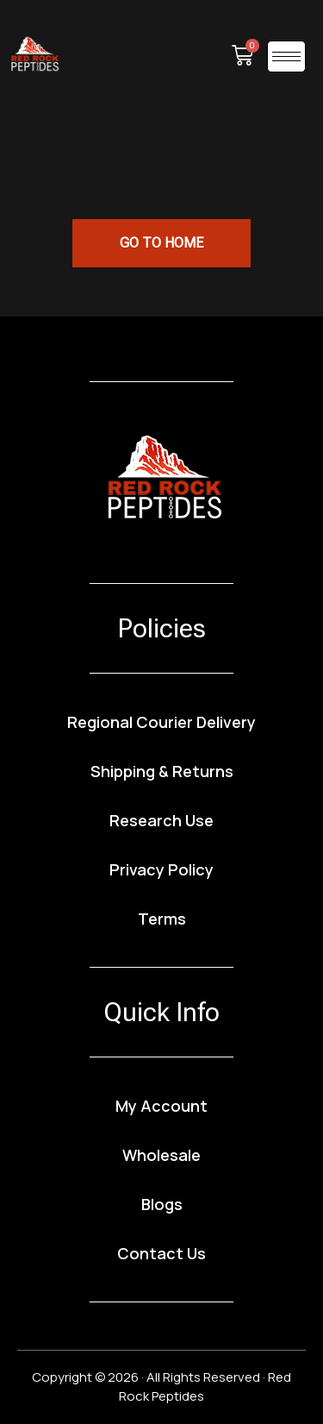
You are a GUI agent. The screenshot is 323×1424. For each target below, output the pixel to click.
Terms (162, 918)
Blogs (162, 1204)
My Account (161, 1105)
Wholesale (161, 1155)
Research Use (161, 820)
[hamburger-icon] (286, 56)
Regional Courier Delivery (161, 722)
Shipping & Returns (161, 771)
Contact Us (161, 1253)
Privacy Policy (161, 869)
